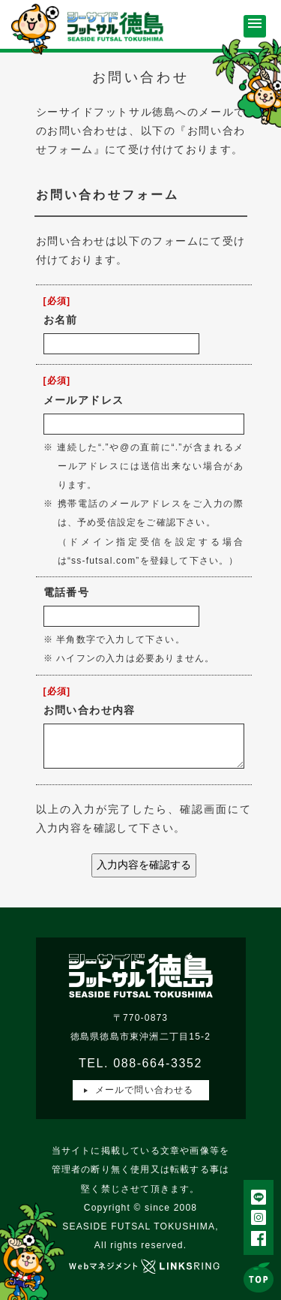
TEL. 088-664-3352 (140, 1063)
